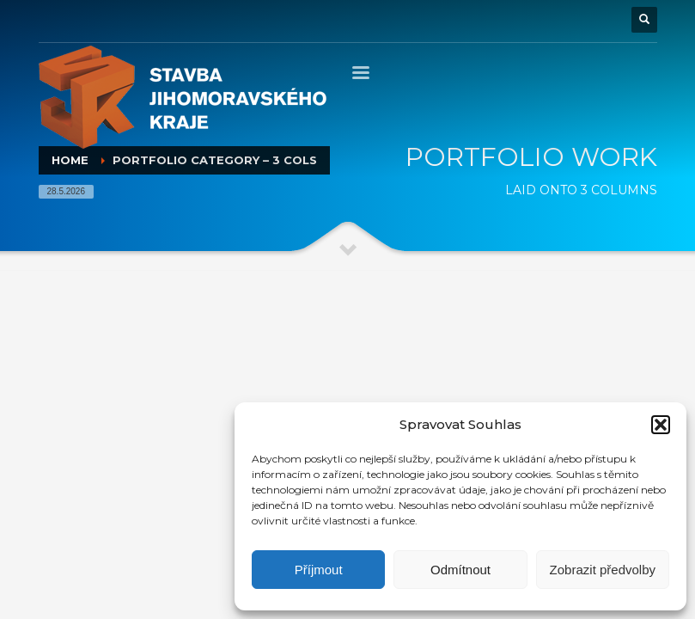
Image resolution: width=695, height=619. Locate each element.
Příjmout (319, 569)
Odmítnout (460, 569)
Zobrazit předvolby (602, 569)
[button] (660, 424)
